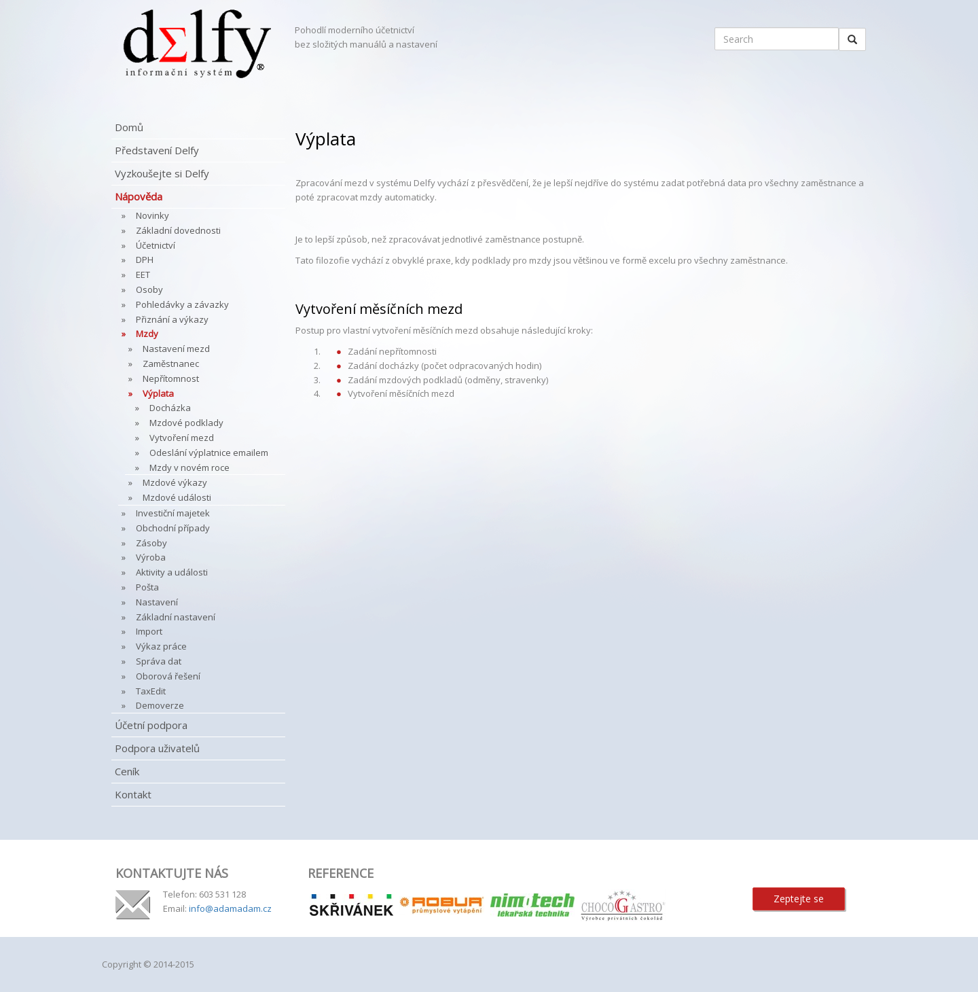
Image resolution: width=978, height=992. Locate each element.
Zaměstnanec (171, 363)
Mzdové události (177, 497)
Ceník (127, 771)
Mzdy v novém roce (189, 467)
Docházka (170, 408)
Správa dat (158, 661)
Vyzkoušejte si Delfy (162, 173)
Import (149, 631)
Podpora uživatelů (157, 748)
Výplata (158, 393)
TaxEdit (151, 691)
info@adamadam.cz (230, 908)
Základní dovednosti (178, 230)
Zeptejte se (799, 898)
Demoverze (160, 705)
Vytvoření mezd (181, 437)
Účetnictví (155, 245)
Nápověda (138, 196)
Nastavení (157, 602)
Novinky (152, 215)
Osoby (149, 289)
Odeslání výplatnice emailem (208, 452)
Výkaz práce (161, 646)
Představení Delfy (157, 150)
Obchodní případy (173, 528)
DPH (144, 259)
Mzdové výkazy (175, 482)
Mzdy (147, 333)
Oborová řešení (168, 676)
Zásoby (151, 543)
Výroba (151, 557)
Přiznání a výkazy (172, 319)
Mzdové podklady (186, 423)
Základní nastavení (175, 617)
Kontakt (133, 794)
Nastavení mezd (176, 348)
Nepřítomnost (171, 378)
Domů (129, 127)
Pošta (147, 587)
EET (143, 274)
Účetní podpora (151, 725)
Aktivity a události (172, 572)
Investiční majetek (173, 513)
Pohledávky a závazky (182, 304)
